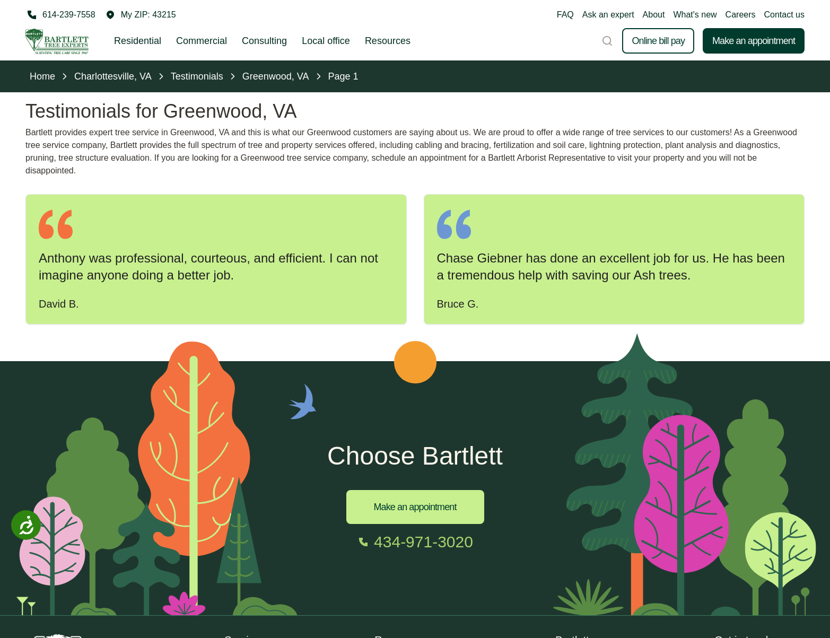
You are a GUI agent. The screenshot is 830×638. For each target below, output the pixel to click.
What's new (695, 14)
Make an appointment (753, 41)
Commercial (201, 41)
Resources (387, 41)
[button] (141, 14)
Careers (741, 14)
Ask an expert (608, 14)
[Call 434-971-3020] (415, 542)
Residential (137, 41)
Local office (326, 41)
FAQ (565, 14)
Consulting (264, 41)
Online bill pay (658, 41)
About (654, 14)
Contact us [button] (784, 14)
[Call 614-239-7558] (60, 14)
